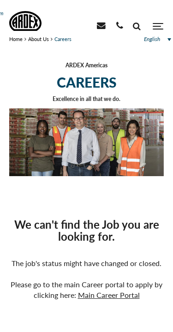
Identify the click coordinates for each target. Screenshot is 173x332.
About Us (38, 39)
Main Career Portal (109, 294)
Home (16, 39)
